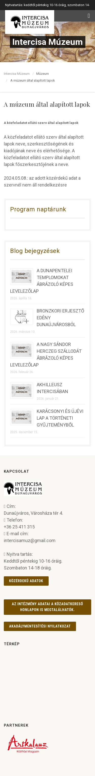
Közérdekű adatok (26, 581)
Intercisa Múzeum (17, 74)
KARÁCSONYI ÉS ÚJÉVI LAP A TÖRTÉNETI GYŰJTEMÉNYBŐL (60, 418)
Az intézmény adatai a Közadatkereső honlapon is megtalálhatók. (47, 607)
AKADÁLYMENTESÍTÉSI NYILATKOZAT (40, 626)
